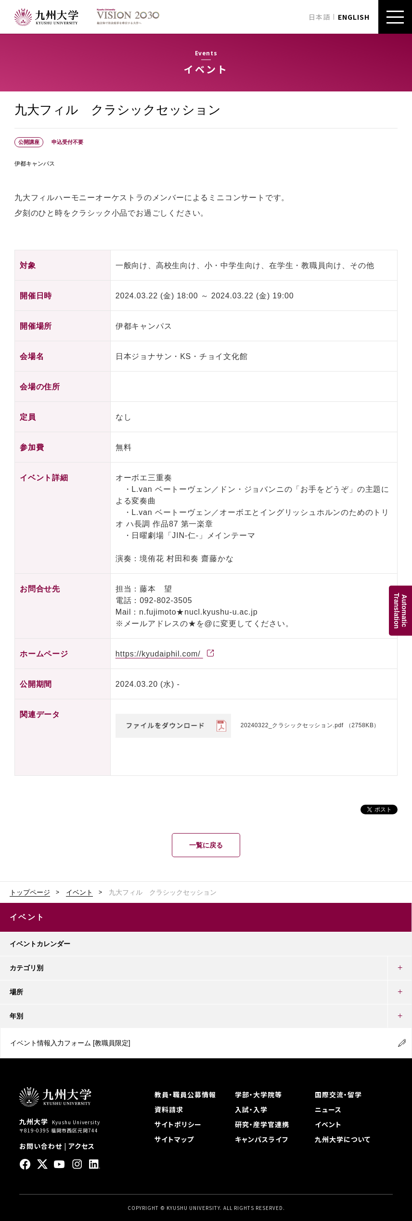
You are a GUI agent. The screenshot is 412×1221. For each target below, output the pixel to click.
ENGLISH (354, 17)
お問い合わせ (40, 1146)
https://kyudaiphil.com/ (159, 654)
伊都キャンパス (34, 163)
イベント (79, 892)
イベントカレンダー (40, 944)
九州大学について (343, 1139)
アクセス (81, 1146)
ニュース (328, 1109)
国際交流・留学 (338, 1094)
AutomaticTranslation (400, 610)
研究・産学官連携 (262, 1124)
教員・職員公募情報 (185, 1094)
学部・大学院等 (258, 1094)
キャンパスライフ (261, 1139)
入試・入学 (251, 1109)
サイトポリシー (178, 1124)
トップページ (30, 892)
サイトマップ (174, 1139)
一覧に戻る (206, 845)
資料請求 (168, 1109)
